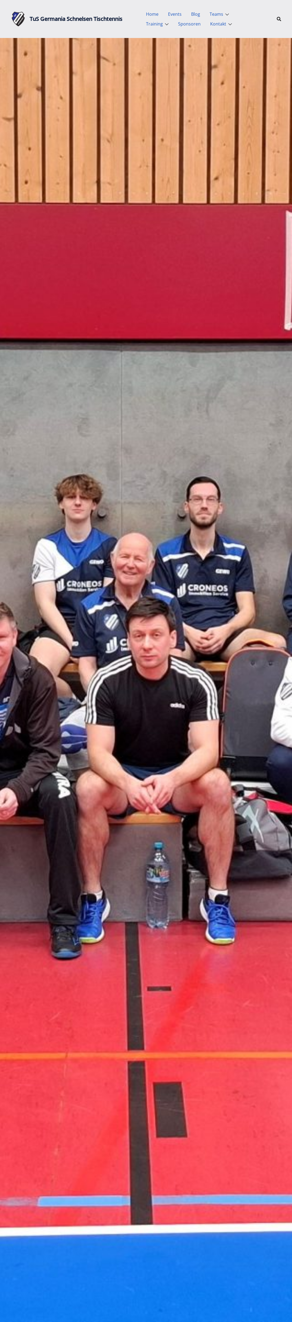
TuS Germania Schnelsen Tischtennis (76, 19)
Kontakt (218, 24)
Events (175, 14)
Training (154, 24)
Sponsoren (189, 24)
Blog (195, 14)
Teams (216, 14)
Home (152, 14)
